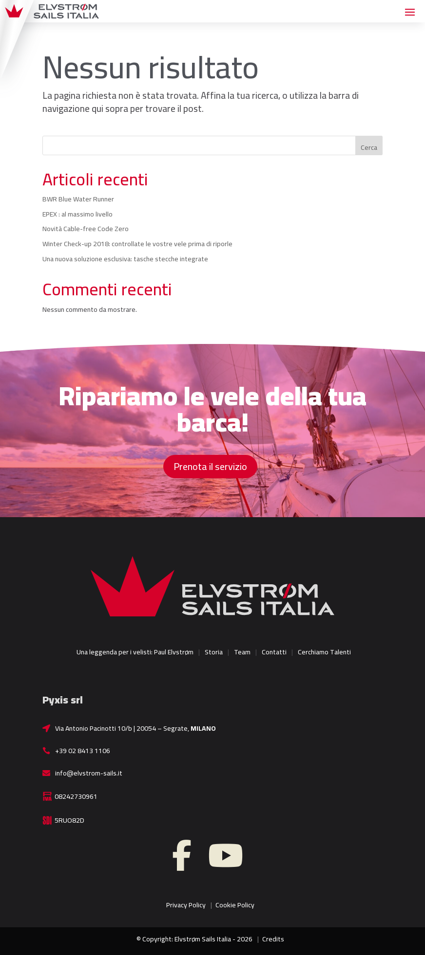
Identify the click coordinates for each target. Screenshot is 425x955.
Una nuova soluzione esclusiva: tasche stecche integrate (125, 258)
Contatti (274, 652)
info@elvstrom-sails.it (88, 773)
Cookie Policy (234, 905)
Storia (214, 652)
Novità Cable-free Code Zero (85, 228)
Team (242, 652)
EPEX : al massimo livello (77, 214)
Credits (273, 939)
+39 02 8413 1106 (82, 750)
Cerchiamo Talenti (324, 652)
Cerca (369, 147)
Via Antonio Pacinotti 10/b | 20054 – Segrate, (135, 728)
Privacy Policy (186, 905)
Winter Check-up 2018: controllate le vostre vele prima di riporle (137, 243)
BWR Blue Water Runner (78, 199)
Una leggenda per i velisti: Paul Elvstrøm (135, 652)
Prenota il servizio (210, 466)
